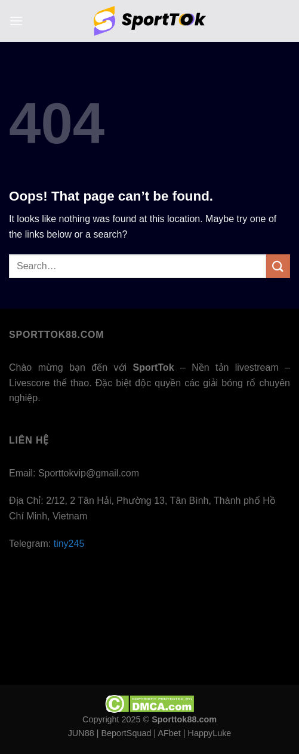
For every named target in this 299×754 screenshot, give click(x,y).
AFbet (169, 733)
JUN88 (81, 733)
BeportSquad (126, 733)
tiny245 (69, 543)
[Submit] (278, 266)
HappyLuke (210, 733)
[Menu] (16, 20)
